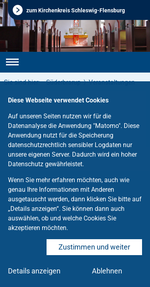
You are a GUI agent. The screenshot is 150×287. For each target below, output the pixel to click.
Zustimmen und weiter (94, 247)
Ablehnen (107, 271)
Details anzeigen (34, 271)
